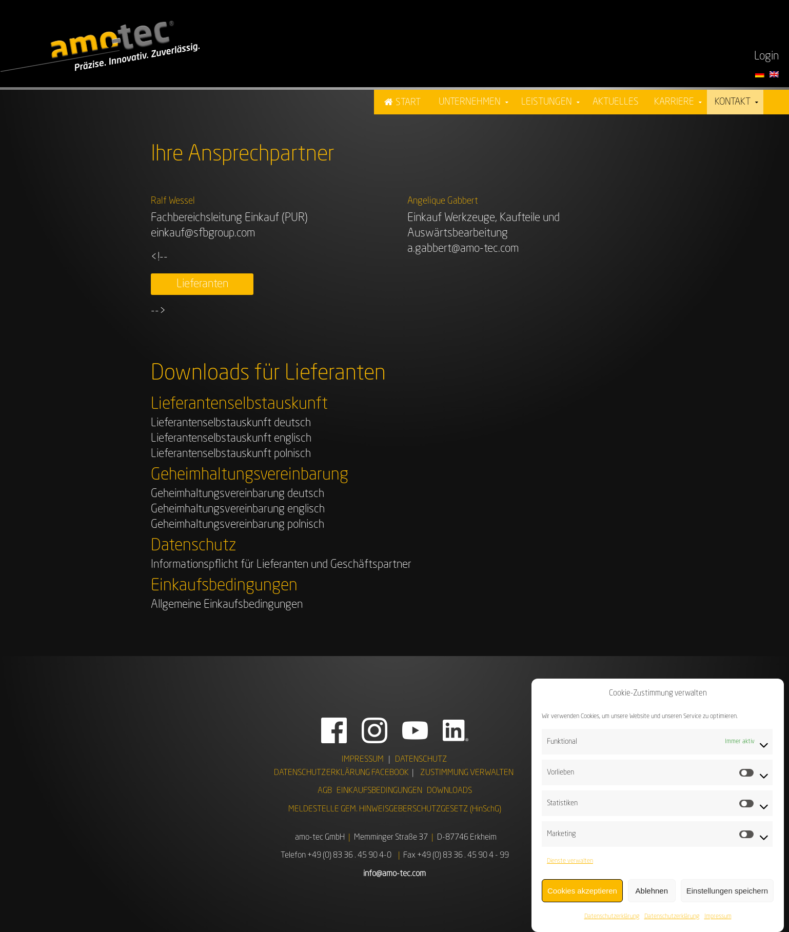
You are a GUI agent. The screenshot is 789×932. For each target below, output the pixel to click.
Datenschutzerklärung (611, 917)
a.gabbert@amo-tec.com (463, 248)
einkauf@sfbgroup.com (203, 233)
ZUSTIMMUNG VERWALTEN (467, 773)
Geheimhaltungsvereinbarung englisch (238, 509)
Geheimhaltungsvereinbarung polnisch (237, 524)
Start (408, 102)
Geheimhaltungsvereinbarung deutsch (237, 494)
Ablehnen (652, 890)
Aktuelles (616, 102)
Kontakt (733, 102)
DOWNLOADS (449, 791)
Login (766, 56)
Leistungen (546, 102)
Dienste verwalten (570, 861)
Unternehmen (470, 102)
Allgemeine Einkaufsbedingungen (227, 604)
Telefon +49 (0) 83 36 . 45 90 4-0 (336, 855)
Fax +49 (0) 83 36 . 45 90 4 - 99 (456, 855)
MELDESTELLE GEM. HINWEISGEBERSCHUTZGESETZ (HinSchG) (394, 809)
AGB (325, 791)
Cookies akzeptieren (582, 890)
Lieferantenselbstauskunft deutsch (231, 423)
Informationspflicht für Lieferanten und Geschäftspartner (281, 564)
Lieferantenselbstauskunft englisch (231, 438)
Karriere (674, 102)
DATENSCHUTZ (421, 760)
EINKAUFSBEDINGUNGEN (379, 791)
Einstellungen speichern (727, 890)
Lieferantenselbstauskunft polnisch (231, 454)
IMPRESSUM (363, 760)
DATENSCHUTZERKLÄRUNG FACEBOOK (341, 773)
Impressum (718, 917)
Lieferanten (202, 284)
